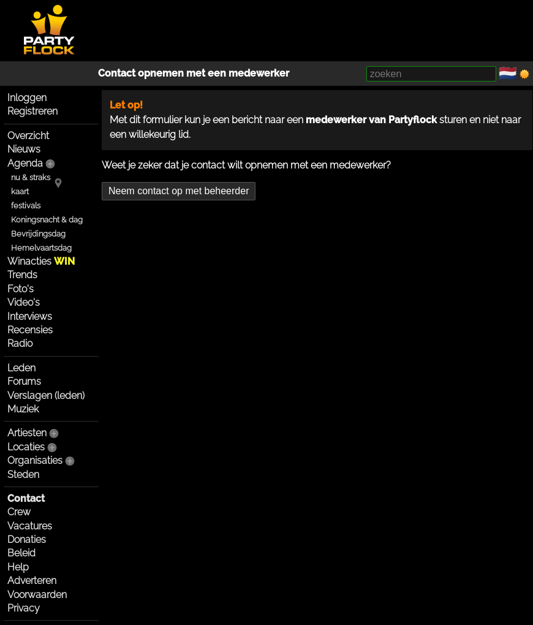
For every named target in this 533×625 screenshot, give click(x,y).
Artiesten (27, 433)
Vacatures (29, 526)
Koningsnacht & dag (47, 219)
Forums (24, 381)
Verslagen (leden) (46, 395)
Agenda (25, 163)
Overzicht (28, 136)
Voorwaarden (37, 594)
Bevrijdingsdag (38, 233)
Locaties (26, 447)
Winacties (41, 261)
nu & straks (30, 177)
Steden (23, 474)
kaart (20, 191)
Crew (19, 512)
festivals (25, 205)
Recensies (30, 330)
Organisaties (34, 460)
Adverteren (31, 580)
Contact (26, 498)
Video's (23, 302)
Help (18, 567)
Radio (19, 343)
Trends (22, 275)
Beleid (21, 553)
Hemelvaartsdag (41, 247)
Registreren (32, 111)
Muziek (23, 409)
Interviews (29, 316)
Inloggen (27, 98)
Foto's (20, 289)
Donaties (26, 539)
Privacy (23, 608)
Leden (21, 368)
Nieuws (23, 149)
